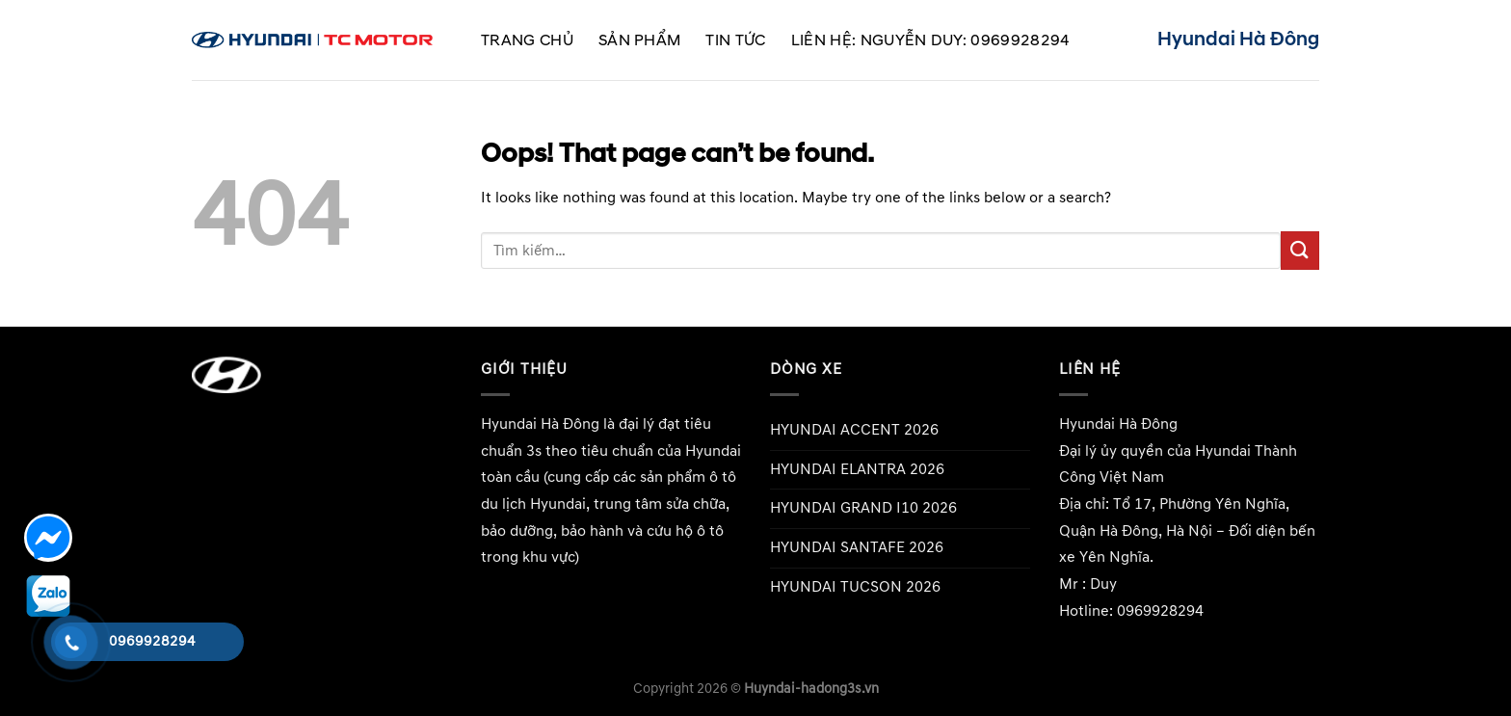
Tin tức (735, 40)
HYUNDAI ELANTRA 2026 (857, 469)
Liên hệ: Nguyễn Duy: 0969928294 (931, 40)
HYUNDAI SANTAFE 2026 (856, 547)
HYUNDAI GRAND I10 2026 (863, 507)
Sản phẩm (639, 40)
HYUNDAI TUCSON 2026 (855, 587)
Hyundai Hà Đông (540, 424)
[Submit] (1300, 250)
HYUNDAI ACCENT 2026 (854, 429)
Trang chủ (527, 40)
